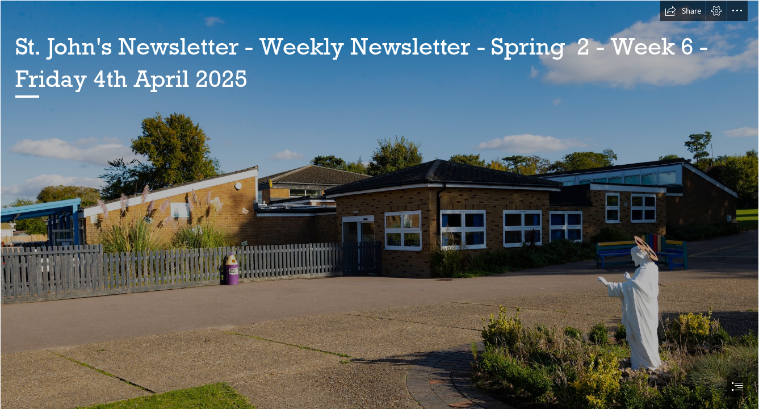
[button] (683, 11)
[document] (379, 204)
